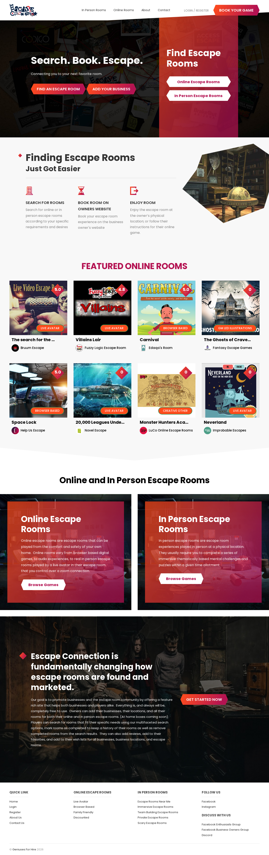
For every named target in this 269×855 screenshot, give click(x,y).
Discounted (81, 817)
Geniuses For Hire (24, 849)
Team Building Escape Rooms (158, 812)
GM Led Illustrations (235, 328)
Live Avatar (50, 328)
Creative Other (175, 411)
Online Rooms (123, 10)
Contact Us (16, 823)
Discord (207, 835)
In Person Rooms (94, 10)
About (145, 10)
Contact (164, 10)
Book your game (236, 10)
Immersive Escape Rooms (155, 807)
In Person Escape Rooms (198, 95)
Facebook (209, 802)
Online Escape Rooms (198, 81)
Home (13, 802)
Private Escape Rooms (153, 817)
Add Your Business (111, 89)
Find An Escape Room (58, 89)
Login (188, 10)
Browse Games (43, 584)
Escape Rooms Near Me (154, 802)
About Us (15, 817)
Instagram (209, 807)
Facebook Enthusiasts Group (221, 824)
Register (202, 10)
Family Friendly (83, 812)
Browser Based (175, 328)
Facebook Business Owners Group (225, 830)
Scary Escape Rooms (152, 823)
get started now (204, 699)
